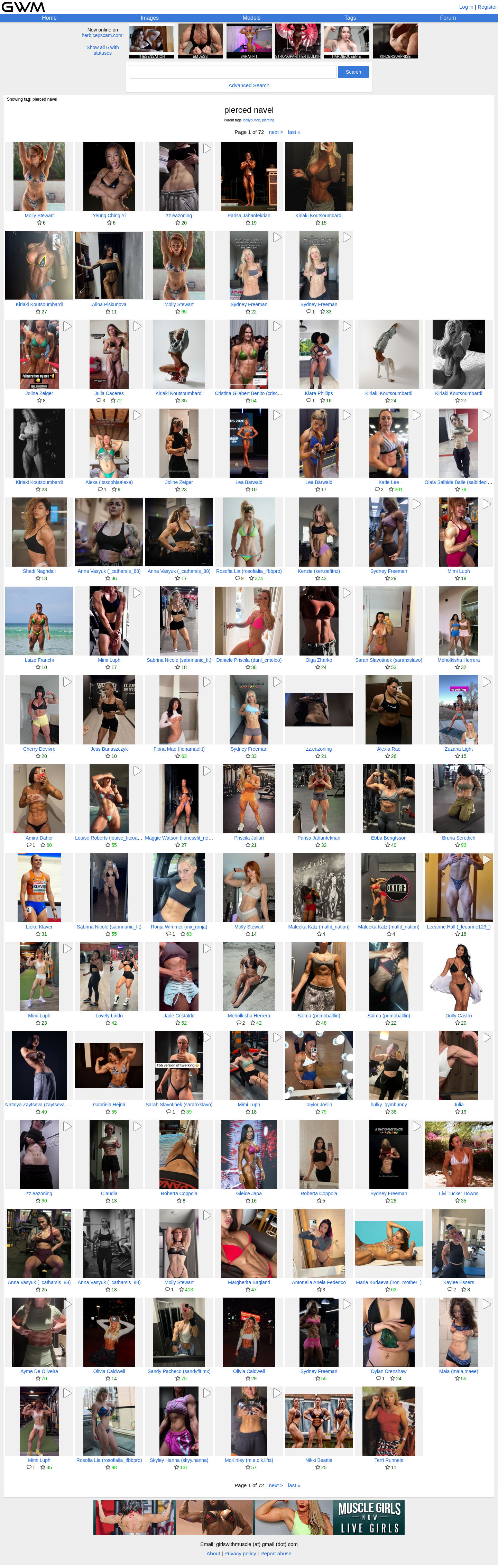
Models (252, 18)
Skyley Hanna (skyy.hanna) (179, 1460)
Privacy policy (240, 1553)
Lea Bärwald (249, 482)
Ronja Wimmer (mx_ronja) (179, 927)
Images (150, 18)
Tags (350, 18)
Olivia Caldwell (109, 1371)
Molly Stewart (39, 215)
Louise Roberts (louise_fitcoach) (109, 838)
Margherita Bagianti (249, 1282)
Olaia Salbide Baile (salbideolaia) (460, 482)
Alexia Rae (388, 749)
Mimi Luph (459, 571)
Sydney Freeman (249, 304)
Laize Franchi (39, 660)
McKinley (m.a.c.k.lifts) (249, 1460)
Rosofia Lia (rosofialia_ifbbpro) (249, 571)
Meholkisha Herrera (458, 660)
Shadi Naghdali (39, 571)
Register (487, 7)
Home (49, 18)
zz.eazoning (179, 215)
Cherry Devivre (39, 749)
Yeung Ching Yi (109, 215)
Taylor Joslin (319, 1104)
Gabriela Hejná (109, 1104)
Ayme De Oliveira (39, 1371)
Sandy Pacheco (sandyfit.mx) (179, 1371)
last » (294, 132)
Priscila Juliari (249, 838)
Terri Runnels (389, 1460)
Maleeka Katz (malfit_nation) (318, 927)
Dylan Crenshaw (389, 1371)
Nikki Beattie (318, 1460)
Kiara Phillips (319, 393)
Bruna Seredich (459, 838)
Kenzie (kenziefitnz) (319, 571)
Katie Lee (389, 482)
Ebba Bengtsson (389, 838)
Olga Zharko (319, 660)
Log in (466, 7)
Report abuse (276, 1553)
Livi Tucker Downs (459, 1193)
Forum (448, 18)
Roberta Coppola (179, 1193)
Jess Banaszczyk (109, 749)
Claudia (109, 1193)
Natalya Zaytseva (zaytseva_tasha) (43, 1104)
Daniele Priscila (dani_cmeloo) (249, 660)
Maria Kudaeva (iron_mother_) (389, 1282)
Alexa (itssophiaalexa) (109, 482)
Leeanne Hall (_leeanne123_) (458, 927)
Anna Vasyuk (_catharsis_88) (109, 571)
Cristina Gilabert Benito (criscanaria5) (255, 393)
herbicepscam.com (102, 35)
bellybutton (251, 120)
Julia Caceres (109, 393)
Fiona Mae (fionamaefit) (179, 749)
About (213, 1553)
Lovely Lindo (109, 1015)
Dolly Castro (458, 1015)
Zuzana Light (459, 749)
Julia (459, 1104)
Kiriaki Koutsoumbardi (318, 215)
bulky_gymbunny (389, 1104)
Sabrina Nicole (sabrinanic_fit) (179, 660)
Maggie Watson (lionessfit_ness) (180, 838)
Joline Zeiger (39, 393)
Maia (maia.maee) (458, 1371)
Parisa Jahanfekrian (249, 215)
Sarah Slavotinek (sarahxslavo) (388, 660)
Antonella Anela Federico (319, 1282)
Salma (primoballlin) (318, 1015)
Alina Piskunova (109, 304)
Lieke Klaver (39, 927)
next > (276, 132)
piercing (268, 120)
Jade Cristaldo (179, 1015)
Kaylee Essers (458, 1282)
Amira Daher (39, 838)
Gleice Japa (249, 1193)
